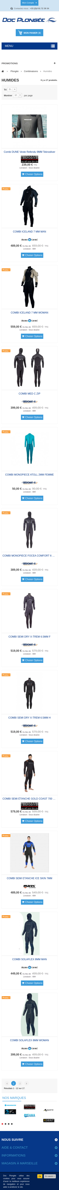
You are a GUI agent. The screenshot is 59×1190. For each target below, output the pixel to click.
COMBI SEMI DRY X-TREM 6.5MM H (29, 717)
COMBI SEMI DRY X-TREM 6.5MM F (29, 636)
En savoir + (50, 1176)
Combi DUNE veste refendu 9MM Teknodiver (29, 152)
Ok (40, 1176)
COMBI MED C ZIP (29, 393)
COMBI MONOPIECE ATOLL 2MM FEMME (29, 474)
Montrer (8, 95)
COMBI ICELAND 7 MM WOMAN (29, 312)
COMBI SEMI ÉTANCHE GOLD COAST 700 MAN (29, 798)
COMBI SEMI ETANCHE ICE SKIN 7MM (29, 878)
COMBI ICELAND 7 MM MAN (29, 231)
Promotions (10, 63)
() (32, 33)
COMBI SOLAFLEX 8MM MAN (29, 959)
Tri (5, 89)
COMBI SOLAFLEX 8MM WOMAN (29, 1040)
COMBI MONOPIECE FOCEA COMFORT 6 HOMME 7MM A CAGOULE (29, 555)
